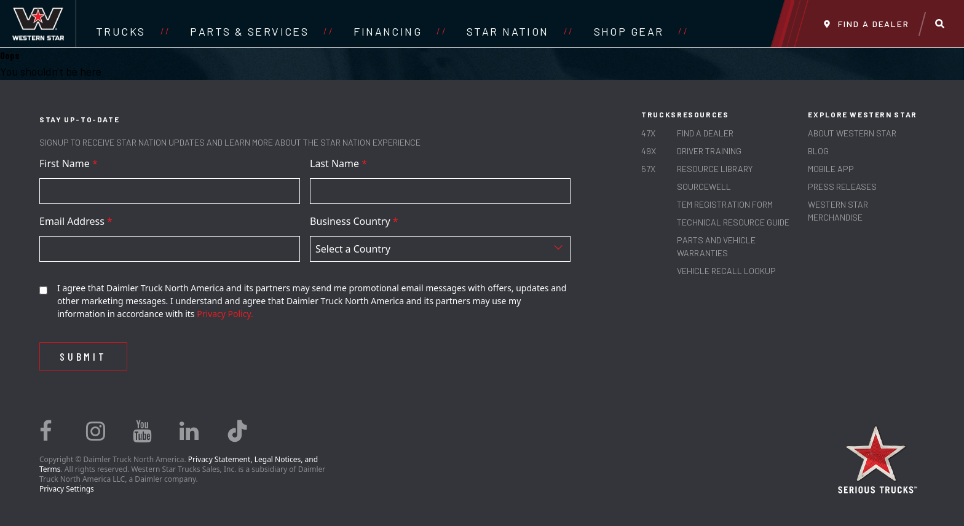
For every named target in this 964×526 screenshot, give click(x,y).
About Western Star (852, 133)
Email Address (76, 221)
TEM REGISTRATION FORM (725, 204)
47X (648, 133)
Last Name (338, 163)
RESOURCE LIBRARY (715, 168)
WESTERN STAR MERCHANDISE (838, 210)
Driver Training (709, 151)
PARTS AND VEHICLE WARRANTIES (716, 246)
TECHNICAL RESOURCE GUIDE (733, 222)
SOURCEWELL (704, 186)
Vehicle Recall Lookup (726, 270)
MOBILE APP (831, 168)
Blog (818, 151)
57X (648, 168)
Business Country (354, 221)
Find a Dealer (705, 133)
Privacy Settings (66, 489)
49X (648, 151)
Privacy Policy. (225, 314)
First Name (68, 163)
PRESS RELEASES (842, 186)
